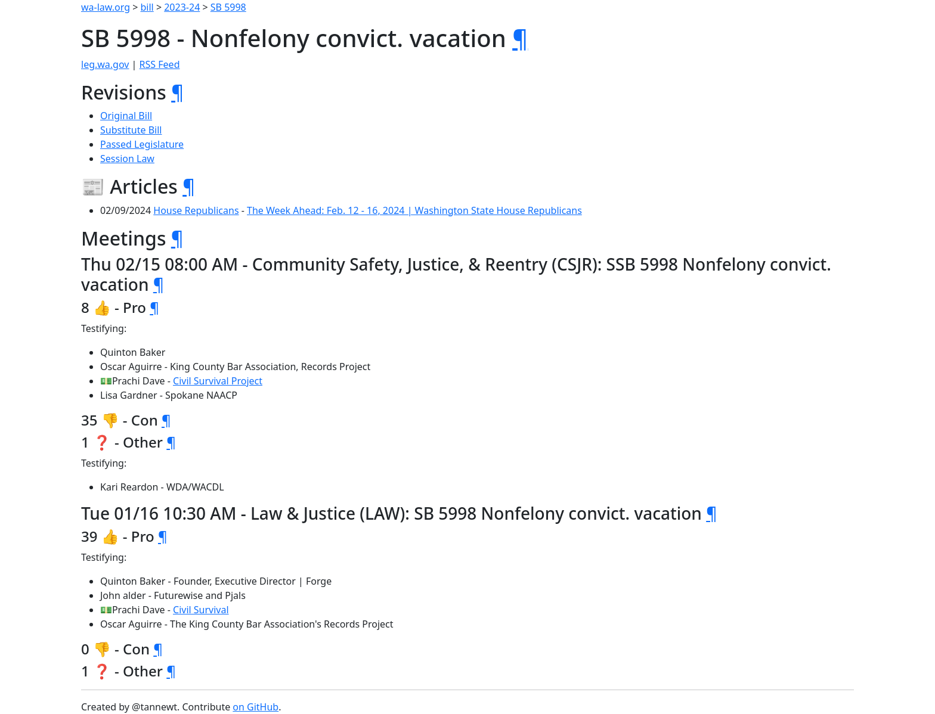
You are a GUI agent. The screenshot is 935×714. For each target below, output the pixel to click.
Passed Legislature (142, 144)
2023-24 (182, 7)
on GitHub (255, 706)
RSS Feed (160, 64)
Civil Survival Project (217, 380)
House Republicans (196, 210)
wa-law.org (105, 7)
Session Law (127, 158)
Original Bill (126, 115)
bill (147, 7)
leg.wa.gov (105, 64)
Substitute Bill (131, 129)
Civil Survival (201, 609)
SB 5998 (228, 7)
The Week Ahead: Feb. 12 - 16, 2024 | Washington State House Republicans (414, 210)
